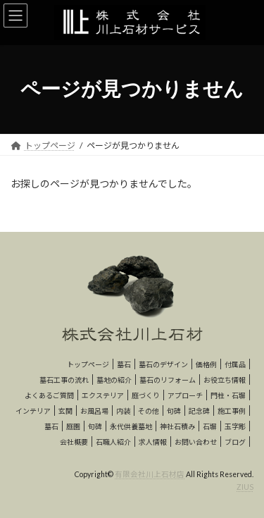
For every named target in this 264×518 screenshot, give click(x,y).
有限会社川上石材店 (149, 474)
